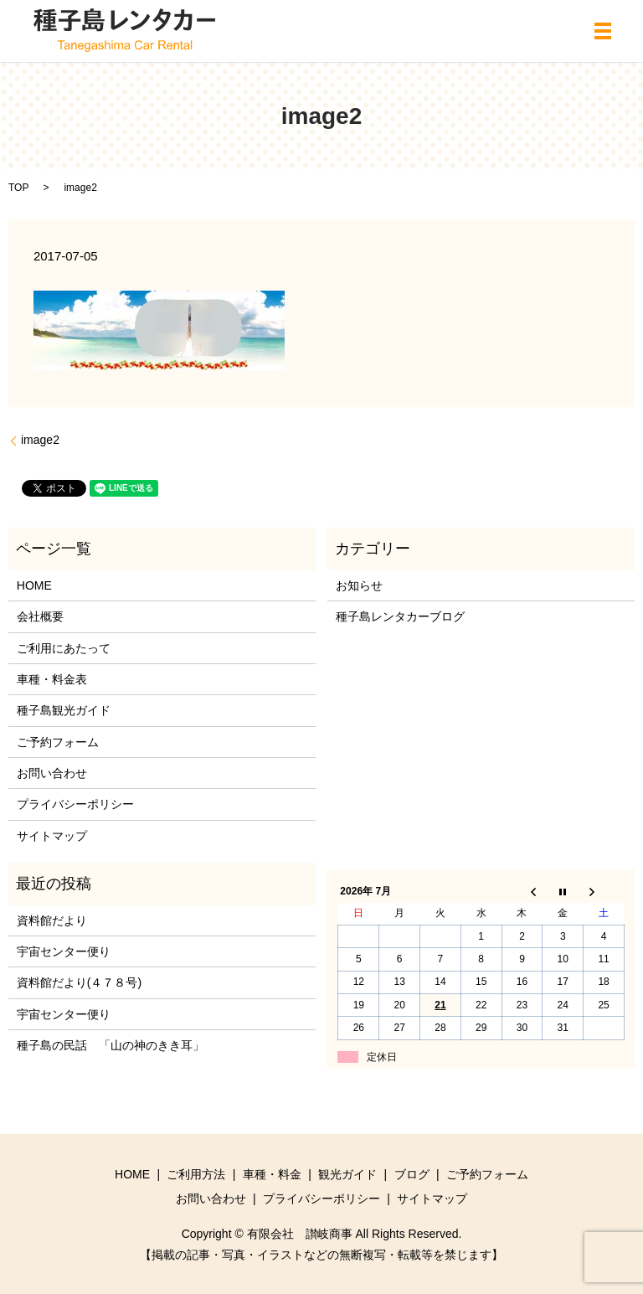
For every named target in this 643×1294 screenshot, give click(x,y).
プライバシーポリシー (75, 804)
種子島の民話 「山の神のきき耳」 (110, 1045)
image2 (40, 439)
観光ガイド (347, 1174)
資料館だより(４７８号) (79, 982)
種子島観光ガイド (64, 710)
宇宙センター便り (64, 951)
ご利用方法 (196, 1174)
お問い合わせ (52, 773)
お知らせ (359, 585)
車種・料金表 (52, 679)
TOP (18, 187)
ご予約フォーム (58, 742)
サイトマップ (52, 836)
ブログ (412, 1174)
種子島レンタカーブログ (400, 616)
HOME (34, 585)
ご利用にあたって (64, 648)
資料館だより (52, 920)
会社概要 (40, 616)
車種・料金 (272, 1174)
